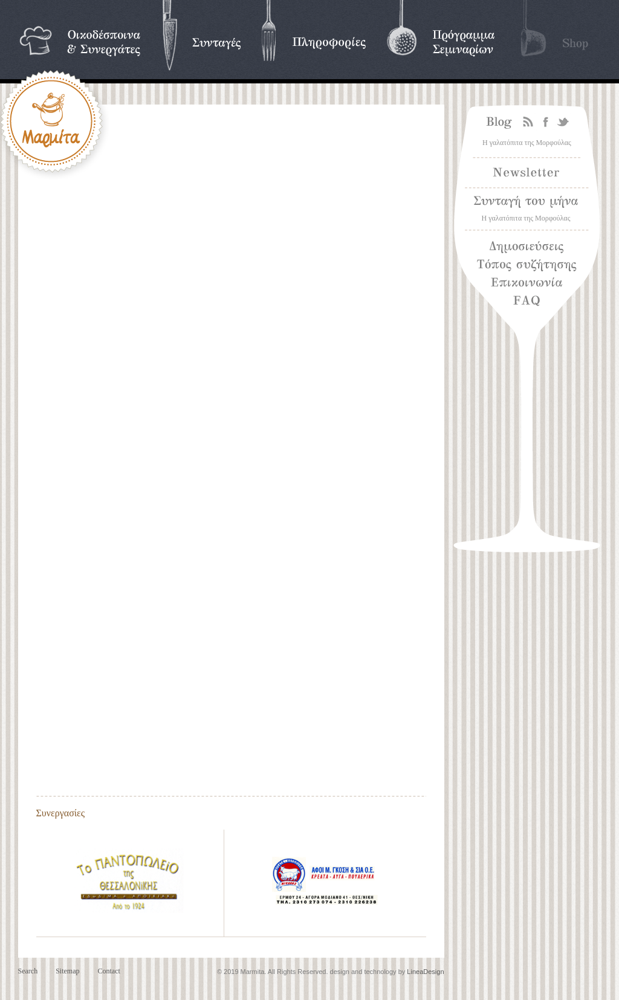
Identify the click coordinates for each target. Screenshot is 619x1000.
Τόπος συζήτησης (526, 265)
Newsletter (526, 172)
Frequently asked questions (554, 298)
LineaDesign (425, 971)
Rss (528, 122)
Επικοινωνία (527, 283)
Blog (496, 122)
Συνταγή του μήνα (526, 201)
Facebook (545, 122)
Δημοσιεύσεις (527, 247)
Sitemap (67, 971)
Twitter (563, 122)
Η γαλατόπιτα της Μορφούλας (526, 142)
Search (28, 971)
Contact (108, 971)
